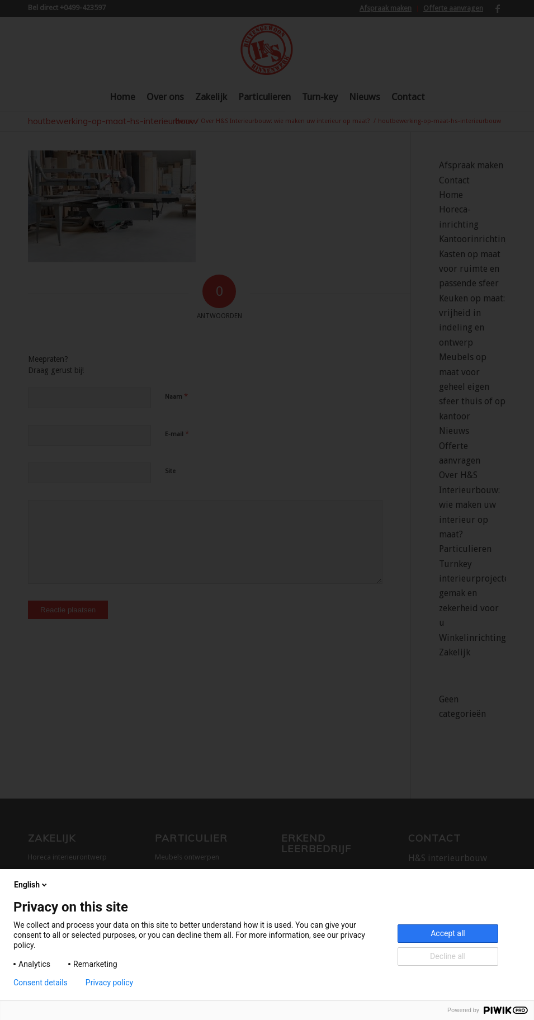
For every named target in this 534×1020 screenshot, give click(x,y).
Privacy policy (109, 982)
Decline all (448, 956)
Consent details (40, 982)
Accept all (448, 933)
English (31, 884)
